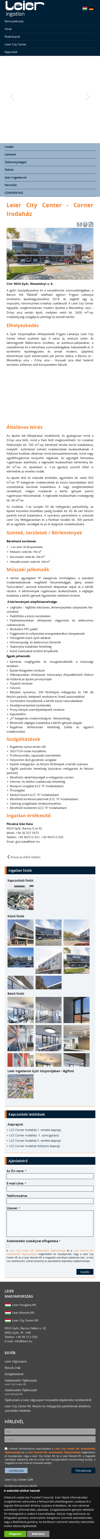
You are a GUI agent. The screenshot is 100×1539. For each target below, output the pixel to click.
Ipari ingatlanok (16, 177)
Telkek (9, 170)
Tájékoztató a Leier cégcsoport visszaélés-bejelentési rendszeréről (48, 1400)
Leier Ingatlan (25, 8)
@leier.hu (34, 841)
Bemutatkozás (14, 21)
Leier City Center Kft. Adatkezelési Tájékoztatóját (37, 1250)
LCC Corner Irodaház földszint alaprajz (34, 1146)
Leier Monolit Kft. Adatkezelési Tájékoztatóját (53, 1452)
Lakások (10, 154)
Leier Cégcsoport (16, 1361)
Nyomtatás (85, 224)
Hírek (8, 29)
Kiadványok (12, 36)
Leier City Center (15, 44)
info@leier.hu (23, 1341)
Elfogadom (15, 1534)
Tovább (87, 96)
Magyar (85, 8)
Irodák (9, 147)
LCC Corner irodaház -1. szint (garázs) (34, 1135)
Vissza (12, 96)
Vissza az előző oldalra (25, 857)
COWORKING (14, 193)
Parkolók (11, 185)
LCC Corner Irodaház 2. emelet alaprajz (35, 1140)
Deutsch (91, 8)
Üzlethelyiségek (16, 162)
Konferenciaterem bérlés (21, 1486)
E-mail (79, 224)
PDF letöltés (91, 224)
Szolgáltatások (14, 1374)
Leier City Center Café (19, 1479)
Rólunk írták (13, 1368)
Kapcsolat (11, 52)
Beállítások (38, 1534)
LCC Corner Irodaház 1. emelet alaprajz (35, 1130)
